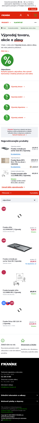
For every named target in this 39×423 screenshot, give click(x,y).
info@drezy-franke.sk (8, 387)
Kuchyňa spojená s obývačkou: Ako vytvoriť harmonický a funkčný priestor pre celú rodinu (17, 73)
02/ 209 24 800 (6, 377)
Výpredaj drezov (15, 158)
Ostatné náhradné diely (17, 171)
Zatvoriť (32, 9)
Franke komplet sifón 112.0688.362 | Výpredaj (12, 291)
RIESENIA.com (7, 420)
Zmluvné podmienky (7, 412)
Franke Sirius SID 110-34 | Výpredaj (12, 322)
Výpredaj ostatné (16, 146)
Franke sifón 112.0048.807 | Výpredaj (12, 228)
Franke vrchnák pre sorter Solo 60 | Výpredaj (12, 260)
